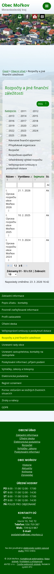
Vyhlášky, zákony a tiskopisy (18, 369)
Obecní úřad (18, 71)
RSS (43, 104)
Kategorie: (10, 110)
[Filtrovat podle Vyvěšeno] (25, 185)
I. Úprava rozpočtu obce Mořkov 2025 (11, 225)
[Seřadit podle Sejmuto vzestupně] (35, 178)
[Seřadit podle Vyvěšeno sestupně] (19, 180)
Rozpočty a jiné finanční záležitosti (21, 337)
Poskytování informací (27, 451)
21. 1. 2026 (24, 190)
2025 (11, 135)
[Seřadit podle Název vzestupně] (7, 178)
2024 (35, 130)
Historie (27, 465)
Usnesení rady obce (13, 344)
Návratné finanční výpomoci (24, 140)
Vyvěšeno (25, 176)
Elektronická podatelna (15, 376)
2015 (35, 116)
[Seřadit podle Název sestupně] (7, 180)
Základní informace (13, 295)
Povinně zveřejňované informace (20, 309)
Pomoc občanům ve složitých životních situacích (23, 391)
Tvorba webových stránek (29, 564)
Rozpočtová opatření (20, 155)
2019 (11, 125)
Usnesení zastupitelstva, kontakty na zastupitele (22, 353)
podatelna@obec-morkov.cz (27, 534)
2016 (11, 120)
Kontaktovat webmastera (31, 558)
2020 (23, 125)
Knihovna (27, 471)
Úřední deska (9, 323)
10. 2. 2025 (24, 215)
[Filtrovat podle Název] (11, 185)
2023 (23, 130)
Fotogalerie (35, 17)
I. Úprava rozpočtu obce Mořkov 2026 (11, 200)
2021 (35, 125)
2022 (11, 130)
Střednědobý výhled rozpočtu (25, 159)
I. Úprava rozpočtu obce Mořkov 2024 (11, 249)
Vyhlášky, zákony (27, 448)
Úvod (5, 71)
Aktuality (27, 468)
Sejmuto (39, 176)
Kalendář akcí (42, 17)
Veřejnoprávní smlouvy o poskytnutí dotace (21, 166)
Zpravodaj (27, 475)
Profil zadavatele (11, 316)
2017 (23, 120)
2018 (35, 120)
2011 (23, 111)
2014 (23, 116)
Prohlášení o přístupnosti (31, 561)
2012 (35, 111)
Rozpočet (14, 150)
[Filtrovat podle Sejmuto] (39, 185)
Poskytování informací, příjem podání (23, 362)
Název (11, 176)
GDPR (5, 407)
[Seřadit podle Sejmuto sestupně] (35, 180)
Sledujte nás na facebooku (27, 17)
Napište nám (20, 17)
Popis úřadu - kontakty (15, 302)
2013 (11, 116)
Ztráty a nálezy (10, 400)
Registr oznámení (11, 383)
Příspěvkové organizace (22, 145)
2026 (23, 135)
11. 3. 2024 (24, 240)
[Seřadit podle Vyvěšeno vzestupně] (19, 178)
